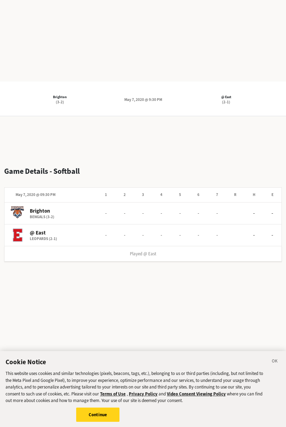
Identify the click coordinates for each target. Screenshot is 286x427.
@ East (226, 97)
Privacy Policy (143, 397)
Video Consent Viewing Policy (196, 397)
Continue (98, 418)
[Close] (275, 365)
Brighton (60, 97)
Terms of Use (113, 397)
